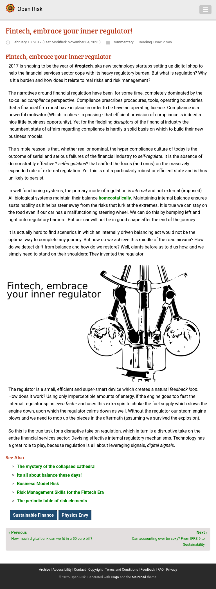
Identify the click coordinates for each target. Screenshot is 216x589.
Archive (44, 570)
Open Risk (29, 9)
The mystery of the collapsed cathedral (56, 466)
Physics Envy (75, 515)
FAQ (161, 570)
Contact (80, 570)
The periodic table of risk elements (52, 500)
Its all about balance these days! (49, 475)
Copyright (95, 570)
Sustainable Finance (33, 515)
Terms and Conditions (121, 570)
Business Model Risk (38, 483)
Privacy (171, 570)
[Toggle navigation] (205, 9)
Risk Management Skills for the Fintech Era (60, 492)
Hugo (115, 577)
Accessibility (62, 570)
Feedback (148, 570)
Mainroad (139, 577)
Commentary (123, 42)
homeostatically (115, 198)
